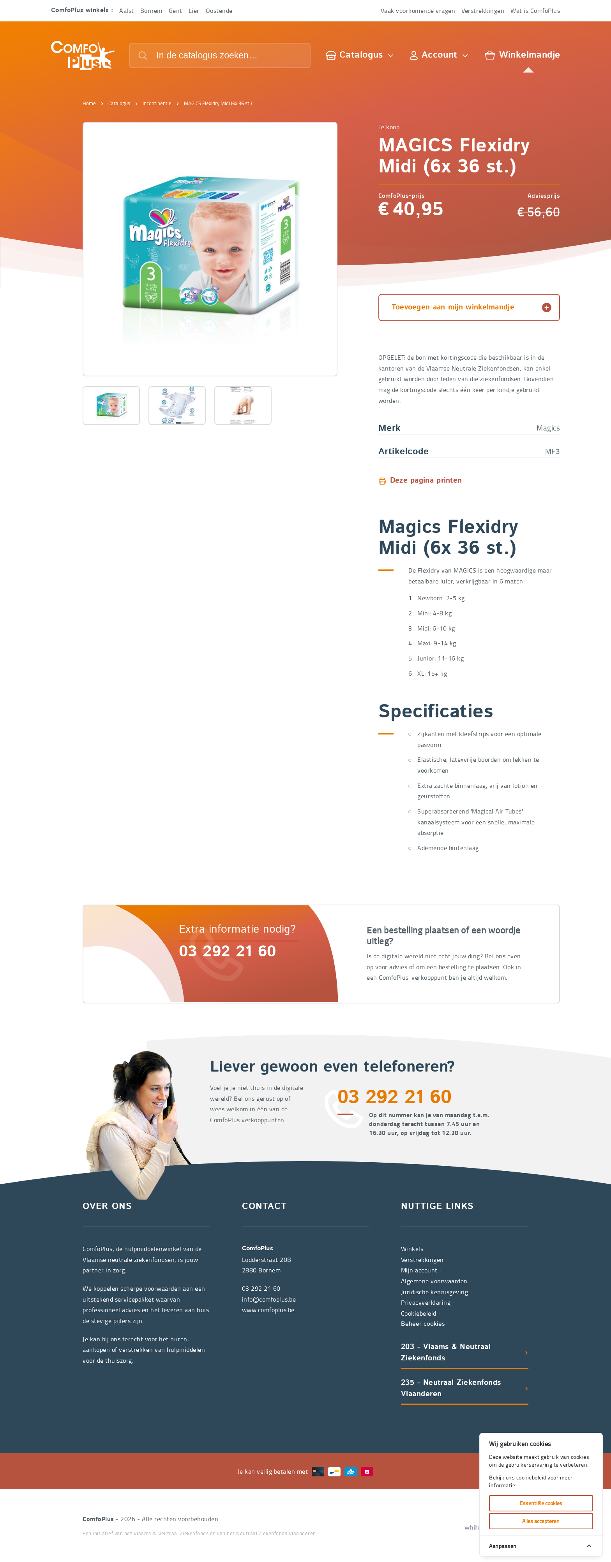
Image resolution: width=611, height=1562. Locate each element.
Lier (194, 10)
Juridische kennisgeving (434, 1292)
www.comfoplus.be (268, 1309)
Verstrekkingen (482, 10)
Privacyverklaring (426, 1302)
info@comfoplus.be (269, 1299)
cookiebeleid (531, 1477)
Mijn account (419, 1270)
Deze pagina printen (426, 481)
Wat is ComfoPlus (535, 10)
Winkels (412, 1248)
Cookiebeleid (418, 1313)
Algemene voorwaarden (434, 1281)
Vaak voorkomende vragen (418, 10)
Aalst (126, 10)
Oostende (219, 10)
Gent (175, 10)
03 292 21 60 (227, 952)
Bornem (151, 10)
